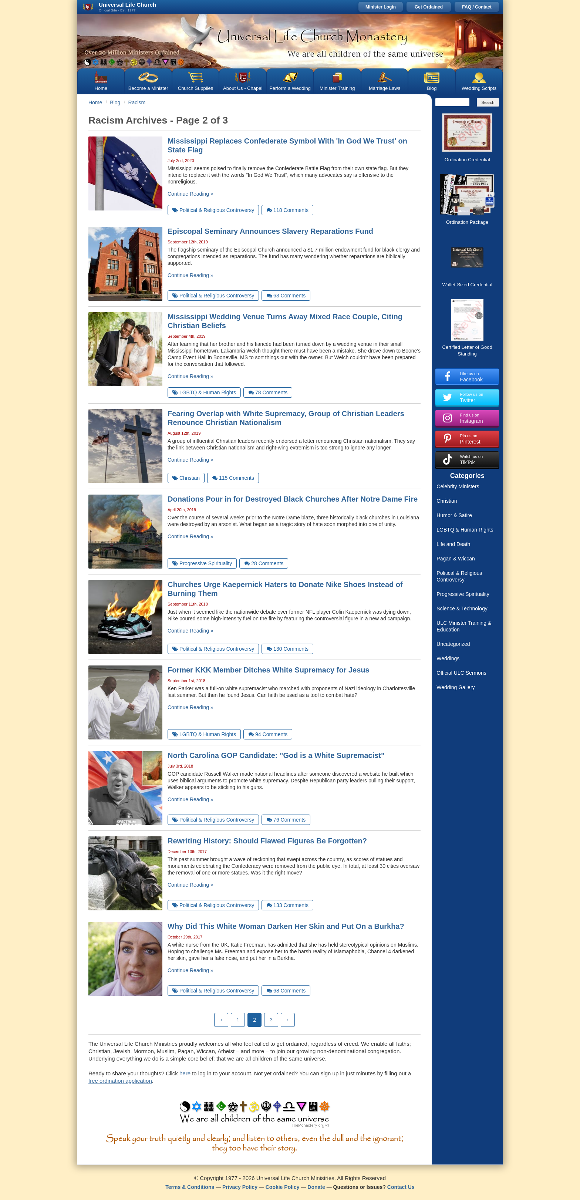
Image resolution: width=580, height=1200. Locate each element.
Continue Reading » (190, 194)
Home (101, 88)
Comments (287, 210)
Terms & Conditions (189, 1187)
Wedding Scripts (479, 88)
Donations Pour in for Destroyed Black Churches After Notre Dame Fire (293, 499)
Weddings (447, 658)
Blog (431, 88)
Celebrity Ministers (457, 486)
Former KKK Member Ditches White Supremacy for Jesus (269, 670)
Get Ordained (429, 7)
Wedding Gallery (455, 687)
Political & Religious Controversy (459, 576)
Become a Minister (148, 88)
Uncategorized (453, 644)
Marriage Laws (384, 88)
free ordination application (120, 1081)
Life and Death (453, 544)
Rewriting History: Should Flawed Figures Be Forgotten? (267, 841)
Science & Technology (462, 608)
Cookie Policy (283, 1187)
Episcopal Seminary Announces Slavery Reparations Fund (270, 231)
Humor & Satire (454, 515)
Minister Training (337, 88)
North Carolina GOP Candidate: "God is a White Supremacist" (276, 755)
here (184, 1073)
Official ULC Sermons (461, 673)
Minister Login (380, 7)
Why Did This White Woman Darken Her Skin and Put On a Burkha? (286, 926)
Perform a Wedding (290, 88)
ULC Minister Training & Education (463, 626)
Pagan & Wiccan (455, 559)
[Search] (452, 102)
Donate (316, 1187)
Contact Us (401, 1187)
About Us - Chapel (242, 88)
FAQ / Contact (476, 7)
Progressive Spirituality (462, 594)
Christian (446, 501)
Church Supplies (195, 88)
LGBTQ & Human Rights (464, 530)
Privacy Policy (239, 1187)
